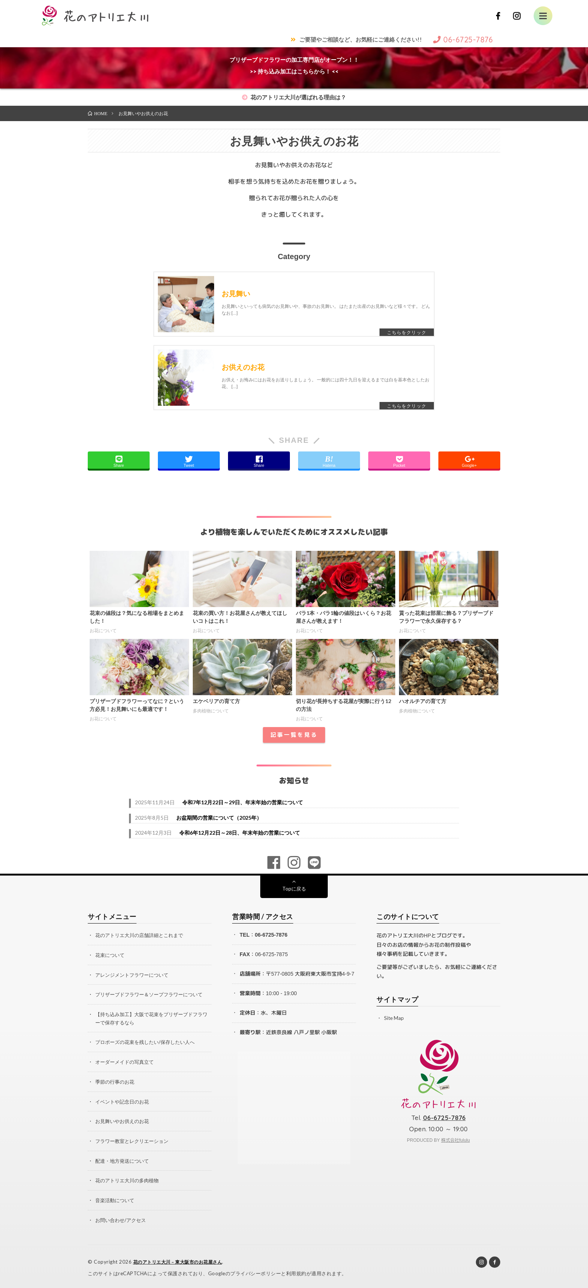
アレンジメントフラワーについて (134, 976)
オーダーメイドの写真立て (126, 1062)
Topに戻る (294, 891)
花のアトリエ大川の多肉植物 (129, 1179)
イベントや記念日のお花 (124, 1101)
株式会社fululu (455, 1142)
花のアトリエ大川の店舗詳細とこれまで (142, 937)
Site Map (394, 1020)
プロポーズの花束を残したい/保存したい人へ (148, 1042)
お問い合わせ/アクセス (122, 1218)
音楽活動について (116, 1198)
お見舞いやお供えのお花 (124, 1120)
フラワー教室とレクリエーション (134, 1140)
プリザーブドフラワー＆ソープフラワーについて (153, 996)
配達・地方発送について (124, 1159)
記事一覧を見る (294, 737)
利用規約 (296, 1271)
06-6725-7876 (271, 937)
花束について (111, 957)
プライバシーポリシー (255, 1271)
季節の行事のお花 (116, 1081)
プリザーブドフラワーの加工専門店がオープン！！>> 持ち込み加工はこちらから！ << (294, 65)
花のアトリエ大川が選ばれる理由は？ (294, 97)
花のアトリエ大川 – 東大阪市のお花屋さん (181, 1260)
